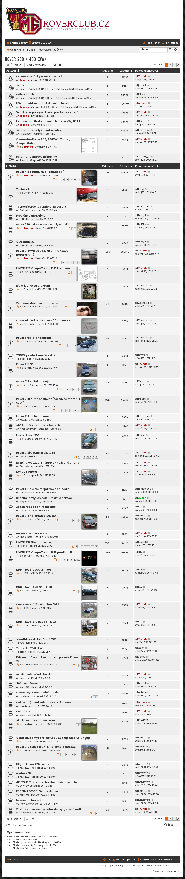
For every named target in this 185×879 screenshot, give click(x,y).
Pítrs (22, 89)
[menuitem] (40, 42)
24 (67, 410)
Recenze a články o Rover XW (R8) (40, 76)
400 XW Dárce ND (28, 683)
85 (75, 262)
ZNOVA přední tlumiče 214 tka (36, 355)
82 (63, 262)
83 (67, 262)
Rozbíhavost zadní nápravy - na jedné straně (47, 462)
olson (23, 651)
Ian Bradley (117, 865)
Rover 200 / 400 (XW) (25, 59)
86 (79, 262)
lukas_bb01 (26, 536)
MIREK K (142, 224)
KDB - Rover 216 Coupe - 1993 (36, 622)
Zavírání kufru (26, 189)
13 (89, 547)
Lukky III (24, 219)
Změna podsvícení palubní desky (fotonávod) (48, 809)
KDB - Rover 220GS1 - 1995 (33, 570)
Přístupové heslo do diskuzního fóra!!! (42, 103)
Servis (20, 85)
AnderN (142, 103)
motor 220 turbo (27, 773)
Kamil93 (28, 385)
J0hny (141, 656)
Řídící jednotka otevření (33, 286)
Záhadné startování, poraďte (37, 303)
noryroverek (144, 781)
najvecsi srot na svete (31, 533)
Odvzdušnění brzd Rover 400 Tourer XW (43, 320)
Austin (142, 497)
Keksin (141, 435)
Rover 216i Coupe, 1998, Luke (35, 453)
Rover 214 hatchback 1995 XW (36, 516)
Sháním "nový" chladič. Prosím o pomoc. (44, 498)
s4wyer (24, 678)
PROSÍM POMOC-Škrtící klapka (37, 791)
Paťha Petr (25, 210)
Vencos (142, 381)
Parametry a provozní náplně (36, 156)
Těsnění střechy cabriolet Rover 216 (41, 206)
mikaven (143, 692)
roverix (141, 355)
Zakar (27, 475)
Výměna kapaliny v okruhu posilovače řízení (47, 112)
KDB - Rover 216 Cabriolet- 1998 (37, 604)
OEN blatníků (25, 242)
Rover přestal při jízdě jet (33, 338)
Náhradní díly (25, 94)
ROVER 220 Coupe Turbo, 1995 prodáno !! (44, 552)
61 (79, 179)
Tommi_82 (26, 160)
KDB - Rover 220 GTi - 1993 (34, 587)
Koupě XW (23, 711)
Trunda (24, 80)
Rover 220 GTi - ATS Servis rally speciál (42, 224)
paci (22, 358)
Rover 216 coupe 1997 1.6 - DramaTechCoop (46, 747)
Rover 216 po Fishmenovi (33, 416)
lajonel (23, 545)
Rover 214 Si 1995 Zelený (32, 381)
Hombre (142, 121)
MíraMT (28, 406)
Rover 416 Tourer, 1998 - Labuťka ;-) (40, 172)
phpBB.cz (174, 871)
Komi (22, 715)
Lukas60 (28, 439)
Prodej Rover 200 (28, 435)
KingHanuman (28, 428)
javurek (142, 85)
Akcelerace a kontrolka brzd (36, 507)
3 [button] (174, 64)
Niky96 (23, 501)
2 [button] (170, 64)
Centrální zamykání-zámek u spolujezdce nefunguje (53, 738)
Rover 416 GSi (25, 364)
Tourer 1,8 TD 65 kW (29, 648)
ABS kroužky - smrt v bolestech (38, 425)
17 (68, 560)
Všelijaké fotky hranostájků (35, 720)
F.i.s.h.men (26, 133)
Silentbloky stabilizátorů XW (36, 639)
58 (67, 179)
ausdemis (29, 750)
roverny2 (24, 767)
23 (63, 410)
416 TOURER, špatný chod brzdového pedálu (46, 782)
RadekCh (25, 466)
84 (71, 262)
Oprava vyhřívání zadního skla (37, 692)
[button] (178, 65)
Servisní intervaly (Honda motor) (39, 130)
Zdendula (29, 289)
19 (75, 560)
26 (75, 410)
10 (79, 754)
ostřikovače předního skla (34, 674)
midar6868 (26, 492)
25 (71, 410)
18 (71, 560)
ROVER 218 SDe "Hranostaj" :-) (36, 542)
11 (82, 547)
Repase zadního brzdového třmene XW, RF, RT (48, 121)
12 (85, 547)
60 (75, 179)
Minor (27, 192)
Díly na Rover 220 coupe (32, 764)
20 (79, 560)
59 (71, 179)
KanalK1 (28, 367)
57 (63, 179)
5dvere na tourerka (29, 800)
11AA (26, 271)
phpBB (141, 865)
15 (96, 547)
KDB (140, 506)
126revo (28, 664)
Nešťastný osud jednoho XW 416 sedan (43, 702)
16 (64, 560)
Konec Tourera (26, 471)
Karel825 (28, 555)
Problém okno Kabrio (30, 215)
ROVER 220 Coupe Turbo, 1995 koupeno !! (44, 268)
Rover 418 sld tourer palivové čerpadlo (42, 489)
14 (92, 547)
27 (79, 410)
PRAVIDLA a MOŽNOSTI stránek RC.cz (74, 89)
